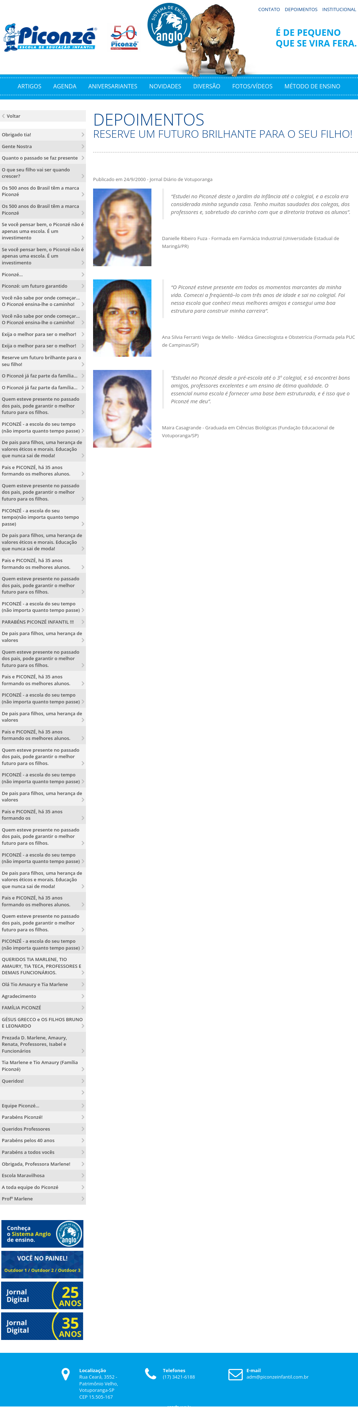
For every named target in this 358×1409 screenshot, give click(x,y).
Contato (269, 7)
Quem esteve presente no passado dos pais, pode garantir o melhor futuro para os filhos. (40, 404)
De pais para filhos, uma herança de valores (42, 635)
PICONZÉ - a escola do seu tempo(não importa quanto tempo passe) (40, 515)
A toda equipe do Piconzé (30, 1185)
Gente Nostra (17, 144)
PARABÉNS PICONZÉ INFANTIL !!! (38, 620)
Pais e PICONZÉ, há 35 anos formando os (32, 813)
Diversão (207, 84)
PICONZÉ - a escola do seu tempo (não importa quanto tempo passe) (41, 425)
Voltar (13, 114)
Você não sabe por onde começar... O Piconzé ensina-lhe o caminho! (41, 299)
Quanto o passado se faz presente (40, 156)
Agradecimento (19, 994)
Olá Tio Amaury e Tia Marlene (35, 982)
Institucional (339, 7)
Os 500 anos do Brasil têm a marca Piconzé (40, 189)
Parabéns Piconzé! (22, 1115)
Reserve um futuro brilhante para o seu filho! (41, 359)
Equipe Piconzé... (20, 1104)
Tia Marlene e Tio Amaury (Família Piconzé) (40, 1064)
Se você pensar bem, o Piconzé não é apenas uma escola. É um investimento (43, 229)
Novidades (165, 84)
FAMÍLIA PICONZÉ (21, 1006)
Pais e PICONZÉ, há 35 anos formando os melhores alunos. (36, 469)
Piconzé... (12, 272)
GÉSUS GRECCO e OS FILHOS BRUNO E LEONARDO (42, 1021)
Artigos (29, 84)
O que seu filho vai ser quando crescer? (36, 171)
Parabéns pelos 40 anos (28, 1139)
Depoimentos (301, 7)
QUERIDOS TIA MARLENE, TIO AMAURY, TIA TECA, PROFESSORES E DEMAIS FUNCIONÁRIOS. (41, 964)
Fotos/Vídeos (252, 84)
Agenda (64, 84)
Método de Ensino (312, 84)
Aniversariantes (112, 84)
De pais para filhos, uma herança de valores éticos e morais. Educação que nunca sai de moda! (42, 447)
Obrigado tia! (16, 133)
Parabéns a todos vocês (28, 1150)
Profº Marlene (17, 1197)
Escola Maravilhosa (23, 1174)
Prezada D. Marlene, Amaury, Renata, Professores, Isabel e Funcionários (34, 1042)
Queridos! (13, 1079)
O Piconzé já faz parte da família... (39, 374)
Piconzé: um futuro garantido (34, 284)
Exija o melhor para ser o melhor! (39, 332)
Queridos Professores (26, 1127)
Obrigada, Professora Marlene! (36, 1162)
